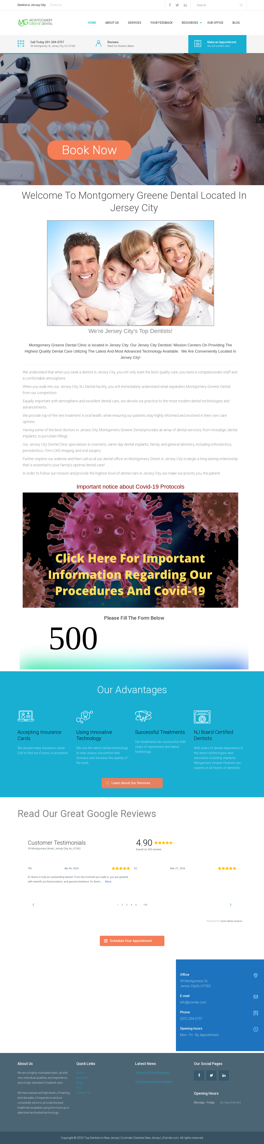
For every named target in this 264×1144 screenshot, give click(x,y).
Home (92, 22)
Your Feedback (161, 22)
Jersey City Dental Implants (152, 1072)
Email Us (56, 5)
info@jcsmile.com (193, 1002)
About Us (112, 22)
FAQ (79, 1087)
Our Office (215, 22)
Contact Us (83, 1092)
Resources (190, 22)
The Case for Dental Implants (153, 1082)
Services (134, 22)
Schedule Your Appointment (128, 538)
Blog (236, 22)
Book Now (89, 150)
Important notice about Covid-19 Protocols (130, 486)
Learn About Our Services (128, 775)
